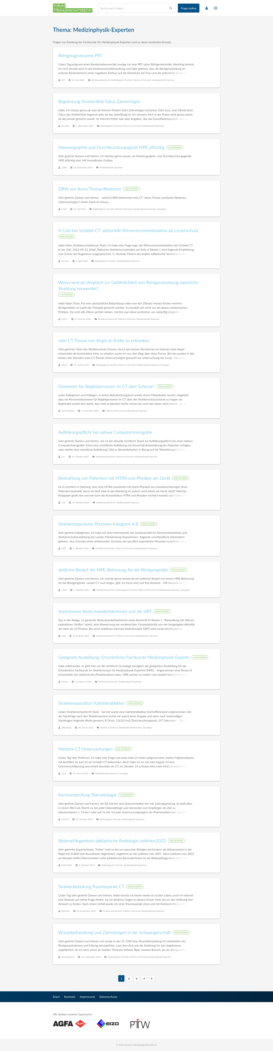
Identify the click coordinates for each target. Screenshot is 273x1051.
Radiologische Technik (121, 80)
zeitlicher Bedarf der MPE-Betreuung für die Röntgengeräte (113, 569)
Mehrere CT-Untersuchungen (86, 749)
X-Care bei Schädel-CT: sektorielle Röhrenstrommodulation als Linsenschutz (129, 230)
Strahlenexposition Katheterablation (92, 703)
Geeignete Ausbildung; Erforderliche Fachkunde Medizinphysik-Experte (124, 657)
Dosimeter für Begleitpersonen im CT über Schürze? (107, 386)
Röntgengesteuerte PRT (80, 55)
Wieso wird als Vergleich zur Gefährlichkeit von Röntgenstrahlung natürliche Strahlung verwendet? (129, 285)
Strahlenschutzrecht (101, 80)
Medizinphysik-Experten (163, 80)
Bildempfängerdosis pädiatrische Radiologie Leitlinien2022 (112, 840)
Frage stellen (189, 8)
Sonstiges (161, 209)
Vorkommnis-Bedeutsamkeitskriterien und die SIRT (105, 611)
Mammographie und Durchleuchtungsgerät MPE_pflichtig (112, 147)
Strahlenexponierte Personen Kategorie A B (99, 524)
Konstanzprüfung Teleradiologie (88, 794)
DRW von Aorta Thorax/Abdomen (90, 189)
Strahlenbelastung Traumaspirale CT (92, 886)
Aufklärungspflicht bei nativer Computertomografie (106, 432)
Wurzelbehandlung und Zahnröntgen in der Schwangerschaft (115, 932)
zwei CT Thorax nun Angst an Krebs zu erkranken (104, 340)
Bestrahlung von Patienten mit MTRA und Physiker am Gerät (114, 478)
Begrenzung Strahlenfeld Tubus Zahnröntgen (100, 101)
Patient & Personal (142, 80)
